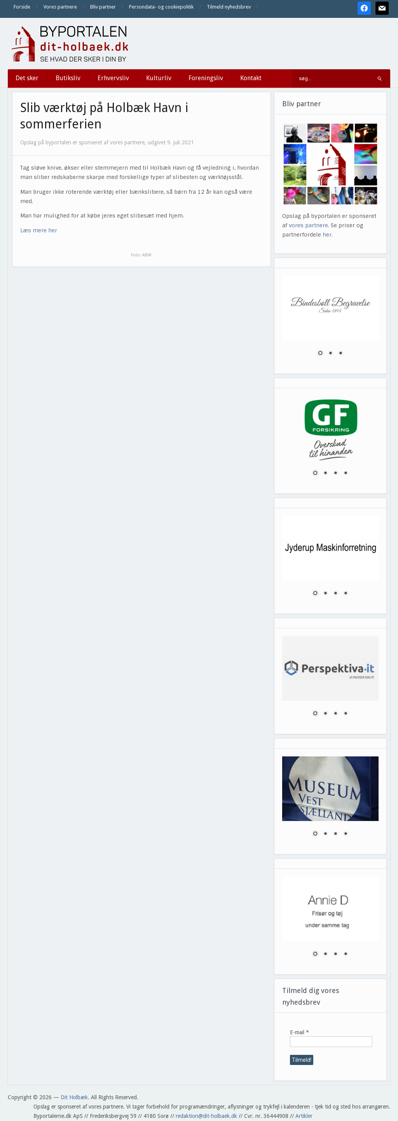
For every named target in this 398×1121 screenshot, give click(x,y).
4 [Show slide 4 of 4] (345, 473)
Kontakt (251, 78)
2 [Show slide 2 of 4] (325, 473)
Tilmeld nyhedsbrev (229, 7)
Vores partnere (60, 7)
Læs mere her (38, 230)
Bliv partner (103, 7)
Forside (22, 7)
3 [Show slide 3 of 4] (335, 473)
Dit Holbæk (74, 1097)
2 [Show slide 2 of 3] (330, 353)
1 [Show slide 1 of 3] (320, 353)
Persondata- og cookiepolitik (161, 7)
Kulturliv (158, 78)
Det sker (27, 78)
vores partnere (308, 225)
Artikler (303, 1116)
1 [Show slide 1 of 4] (315, 473)
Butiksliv (68, 78)
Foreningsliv (206, 78)
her (327, 234)
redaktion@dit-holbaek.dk (206, 1116)
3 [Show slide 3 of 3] (340, 353)
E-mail (299, 1032)
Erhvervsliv (113, 78)
